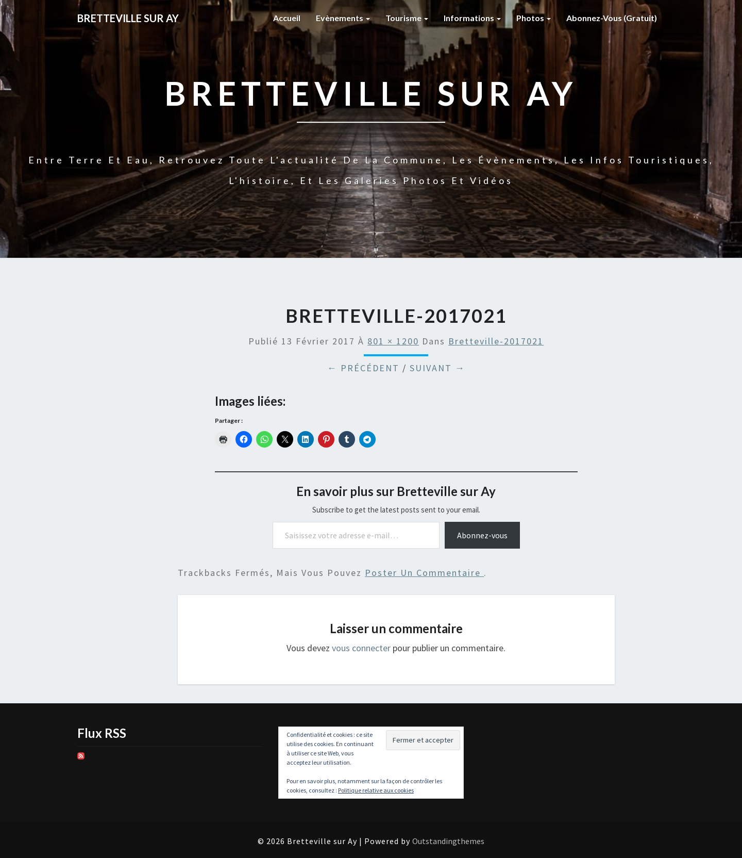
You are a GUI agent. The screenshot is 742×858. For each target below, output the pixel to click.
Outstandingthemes (448, 841)
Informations (472, 18)
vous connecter (361, 648)
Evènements (343, 18)
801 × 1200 (393, 341)
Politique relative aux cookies (376, 790)
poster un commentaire (424, 573)
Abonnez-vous (482, 535)
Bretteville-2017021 (496, 341)
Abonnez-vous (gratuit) (611, 18)
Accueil (286, 18)
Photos (533, 18)
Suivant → (437, 368)
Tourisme (406, 18)
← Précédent (363, 368)
